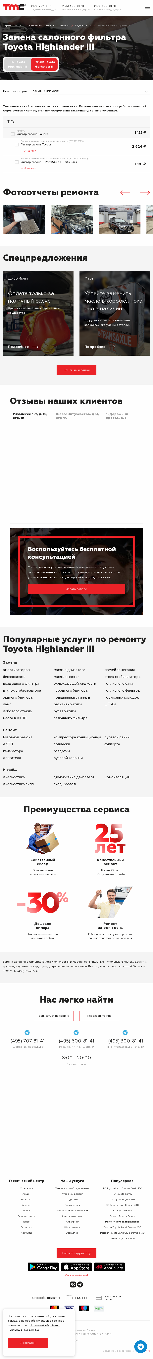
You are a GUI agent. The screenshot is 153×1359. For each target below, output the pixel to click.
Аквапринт (72, 1222)
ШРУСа (110, 704)
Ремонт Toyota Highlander (122, 1222)
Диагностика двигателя (74, 777)
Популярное (122, 1181)
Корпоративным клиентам (72, 1211)
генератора (13, 751)
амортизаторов (16, 670)
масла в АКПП (15, 718)
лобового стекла (17, 711)
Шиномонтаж (72, 1227)
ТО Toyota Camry (122, 1194)
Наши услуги (72, 1181)
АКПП (8, 744)
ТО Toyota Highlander (122, 1199)
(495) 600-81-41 (73, 6)
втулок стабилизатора (22, 690)
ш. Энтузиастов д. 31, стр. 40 (108, 10)
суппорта (112, 744)
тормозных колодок (121, 697)
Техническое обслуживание (72, 1188)
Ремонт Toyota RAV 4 (122, 1238)
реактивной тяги (68, 704)
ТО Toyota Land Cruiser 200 (122, 1205)
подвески (62, 744)
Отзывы (26, 1211)
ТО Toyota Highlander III (17, 64)
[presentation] (125, 193)
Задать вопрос (76, 589)
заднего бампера (17, 697)
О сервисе (26, 1188)
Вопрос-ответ (26, 1216)
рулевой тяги (65, 711)
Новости (26, 1199)
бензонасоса (14, 677)
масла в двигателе (69, 670)
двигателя (12, 758)
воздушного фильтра (21, 683)
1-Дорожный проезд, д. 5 (43, 10)
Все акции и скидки (77, 370)
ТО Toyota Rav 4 (122, 1211)
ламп (7, 704)
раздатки (62, 751)
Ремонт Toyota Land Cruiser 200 (122, 1227)
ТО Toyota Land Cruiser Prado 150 (122, 1188)
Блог (26, 1222)
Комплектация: (15, 91)
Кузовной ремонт (17, 737)
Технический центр (26, 1181)
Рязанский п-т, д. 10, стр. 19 (76, 10)
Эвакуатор (72, 1233)
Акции (26, 1194)
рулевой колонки (68, 758)
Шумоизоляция (116, 777)
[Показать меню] (147, 7)
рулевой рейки (116, 737)
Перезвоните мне (99, 1015)
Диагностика (14, 777)
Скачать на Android (76, 1275)
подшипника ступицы (72, 697)
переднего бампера (70, 690)
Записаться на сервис (54, 1015)
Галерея (26, 1205)
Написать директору (76, 1253)
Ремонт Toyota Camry (122, 1216)
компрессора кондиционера (78, 737)
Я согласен (27, 1343)
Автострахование (72, 1216)
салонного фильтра (71, 718)
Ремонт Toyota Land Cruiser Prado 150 (122, 1233)
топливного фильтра (122, 690)
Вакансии (26, 1227)
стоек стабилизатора (122, 677)
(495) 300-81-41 (105, 6)
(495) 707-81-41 (41, 6)
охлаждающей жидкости (75, 683)
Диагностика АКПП (18, 784)
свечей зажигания (119, 670)
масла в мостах (66, 677)
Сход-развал (65, 784)
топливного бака (118, 683)
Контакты (26, 1233)
